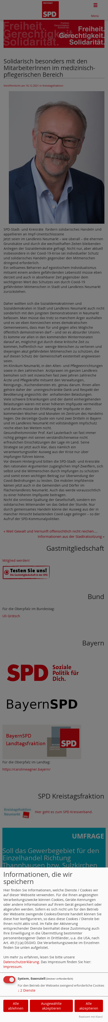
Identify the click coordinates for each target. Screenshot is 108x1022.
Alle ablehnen (15, 1006)
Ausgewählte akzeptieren (51, 1006)
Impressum (12, 966)
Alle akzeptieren (88, 1006)
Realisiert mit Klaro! (91, 1016)
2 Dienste (26, 990)
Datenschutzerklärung (21, 962)
